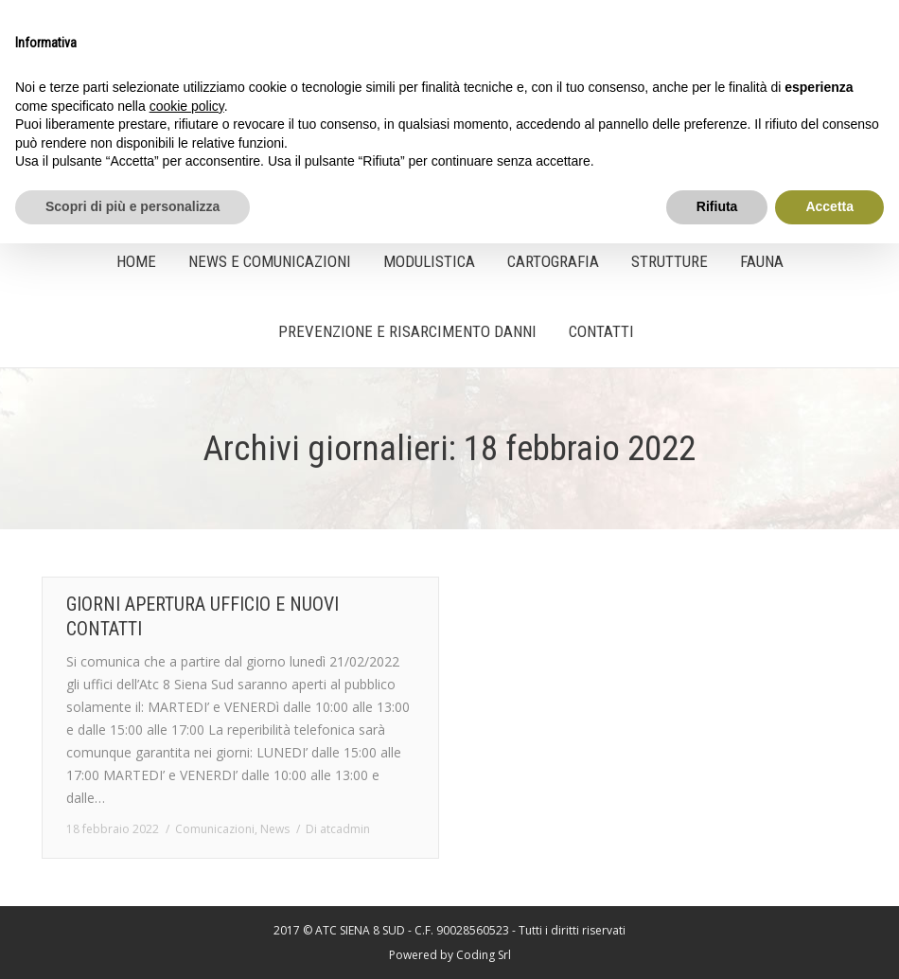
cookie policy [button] (187, 106)
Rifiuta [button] (717, 206)
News (275, 829)
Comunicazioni (215, 829)
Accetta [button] (829, 206)
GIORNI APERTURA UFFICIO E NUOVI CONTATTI (202, 616)
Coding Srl (483, 955)
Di (338, 829)
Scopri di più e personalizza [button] (132, 206)
